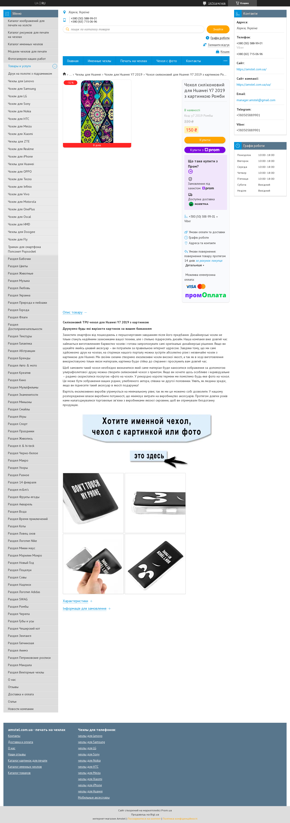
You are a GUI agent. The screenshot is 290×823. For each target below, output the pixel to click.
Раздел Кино (17, 380)
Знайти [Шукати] (218, 29)
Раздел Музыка (19, 281)
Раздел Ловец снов (21, 533)
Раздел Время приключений (28, 519)
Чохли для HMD (19, 224)
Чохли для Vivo (18, 194)
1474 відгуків (217, 3)
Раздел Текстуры (20, 336)
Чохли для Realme (21, 149)
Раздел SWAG (18, 599)
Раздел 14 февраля (22, 482)
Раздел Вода (17, 511)
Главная (72, 61)
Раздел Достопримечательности (25, 326)
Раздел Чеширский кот (24, 628)
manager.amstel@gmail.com (256, 100)
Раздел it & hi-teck (21, 446)
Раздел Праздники (21, 431)
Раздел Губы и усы (21, 621)
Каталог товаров (19, 773)
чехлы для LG (87, 748)
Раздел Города (18, 310)
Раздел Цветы (18, 266)
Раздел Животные (20, 273)
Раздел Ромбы (18, 606)
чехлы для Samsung (91, 742)
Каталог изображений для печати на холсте (26, 23)
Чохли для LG (17, 96)
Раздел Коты (17, 526)
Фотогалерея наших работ (27, 59)
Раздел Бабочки (19, 259)
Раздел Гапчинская (21, 643)
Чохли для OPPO (20, 171)
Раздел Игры (17, 416)
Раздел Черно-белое (23, 453)
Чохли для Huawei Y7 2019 (123, 74)
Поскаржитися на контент (144, 818)
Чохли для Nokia (19, 111)
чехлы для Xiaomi (90, 779)
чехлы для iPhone (90, 785)
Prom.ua (166, 810)
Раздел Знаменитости (23, 395)
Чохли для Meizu (20, 126)
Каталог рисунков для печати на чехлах (28, 34)
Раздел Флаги (18, 317)
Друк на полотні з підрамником (30, 73)
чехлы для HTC (88, 767)
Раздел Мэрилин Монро (25, 555)
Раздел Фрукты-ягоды (23, 497)
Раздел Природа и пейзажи (27, 303)
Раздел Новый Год (21, 563)
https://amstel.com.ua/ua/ (254, 84)
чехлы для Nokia (89, 760)
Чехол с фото (167, 61)
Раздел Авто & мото (22, 365)
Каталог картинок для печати (27, 760)
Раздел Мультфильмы (23, 387)
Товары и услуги (19, 66)
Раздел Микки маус (21, 548)
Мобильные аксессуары (94, 797)
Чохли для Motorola (22, 202)
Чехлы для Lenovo (21, 81)
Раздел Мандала (20, 665)
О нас (12, 680)
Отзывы (13, 687)
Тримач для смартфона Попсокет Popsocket (24, 249)
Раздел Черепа (19, 614)
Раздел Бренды (19, 358)
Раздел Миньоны (20, 402)
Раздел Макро (18, 460)
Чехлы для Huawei (21, 164)
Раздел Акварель (20, 504)
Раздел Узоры (18, 468)
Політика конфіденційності (180, 818)
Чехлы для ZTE (19, 141)
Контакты (193, 61)
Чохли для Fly (18, 239)
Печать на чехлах (133, 61)
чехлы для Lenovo (90, 736)
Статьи (12, 701)
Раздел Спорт (17, 424)
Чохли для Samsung (22, 89)
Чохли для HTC (18, 119)
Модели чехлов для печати (27, 51)
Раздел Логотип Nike (22, 541)
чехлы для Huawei (90, 791)
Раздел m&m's (18, 490)
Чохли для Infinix (20, 187)
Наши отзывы (17, 754)
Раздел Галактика (20, 343)
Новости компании (21, 709)
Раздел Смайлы (19, 409)
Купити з (204, 150)
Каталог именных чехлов (25, 44)
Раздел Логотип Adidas (24, 592)
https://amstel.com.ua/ (251, 69)
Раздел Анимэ (18, 650)
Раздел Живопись (20, 438)
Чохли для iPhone (20, 156)
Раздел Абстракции (21, 351)
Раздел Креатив (19, 373)
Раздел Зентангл (19, 636)
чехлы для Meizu (89, 773)
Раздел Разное (18, 475)
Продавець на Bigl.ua (145, 814)
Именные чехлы (99, 61)
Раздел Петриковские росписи (29, 658)
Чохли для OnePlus (21, 209)
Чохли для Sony (19, 104)
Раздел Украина (19, 295)
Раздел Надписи (19, 585)
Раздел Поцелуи (19, 570)
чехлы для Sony (88, 754)
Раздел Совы (17, 577)
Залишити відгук (219, 45)
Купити (205, 140)
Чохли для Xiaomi (20, 134)
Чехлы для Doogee (21, 232)
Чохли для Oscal (19, 217)
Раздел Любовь (19, 288)
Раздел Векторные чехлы (26, 672)
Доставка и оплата (21, 694)
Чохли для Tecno (20, 179)
